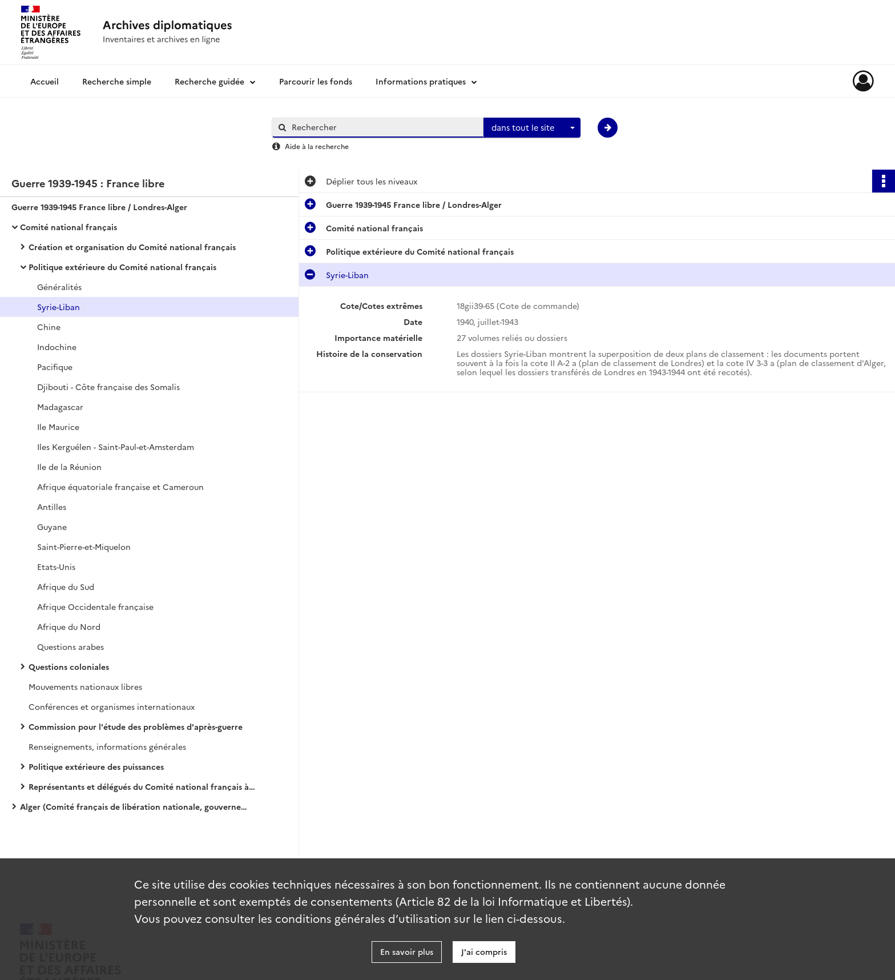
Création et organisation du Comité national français (132, 246)
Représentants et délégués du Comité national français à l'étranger (143, 786)
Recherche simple (116, 81)
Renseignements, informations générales (107, 746)
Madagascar (60, 406)
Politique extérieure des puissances (96, 766)
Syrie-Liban (58, 306)
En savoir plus (406, 951)
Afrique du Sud (65, 586)
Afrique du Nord (68, 626)
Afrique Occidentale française (95, 606)
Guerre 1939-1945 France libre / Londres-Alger (99, 206)
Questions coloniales (69, 666)
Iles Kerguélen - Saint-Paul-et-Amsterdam (115, 446)
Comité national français (68, 226)
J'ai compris (484, 951)
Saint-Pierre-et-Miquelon (84, 546)
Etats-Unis (56, 566)
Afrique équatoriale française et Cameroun (120, 486)
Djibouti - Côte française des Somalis (108, 386)
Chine (49, 326)
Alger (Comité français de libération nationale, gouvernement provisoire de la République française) (134, 806)
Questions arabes (70, 646)
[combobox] (531, 128)
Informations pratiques (421, 81)
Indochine (56, 346)
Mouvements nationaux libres (85, 686)
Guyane (52, 526)
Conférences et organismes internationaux (112, 706)
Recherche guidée (209, 81)
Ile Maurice (58, 426)
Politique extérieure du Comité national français (122, 266)
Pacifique (54, 366)
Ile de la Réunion (69, 466)
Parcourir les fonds (315, 81)
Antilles (51, 506)
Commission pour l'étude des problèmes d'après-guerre (136, 726)
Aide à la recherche (317, 146)
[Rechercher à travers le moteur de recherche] (383, 127)
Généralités (59, 286)
